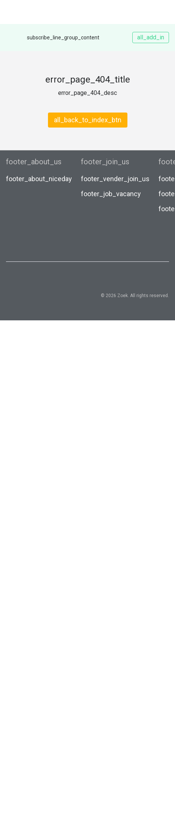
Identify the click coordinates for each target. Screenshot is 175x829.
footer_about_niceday (39, 179)
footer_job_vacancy (111, 194)
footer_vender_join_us (115, 179)
